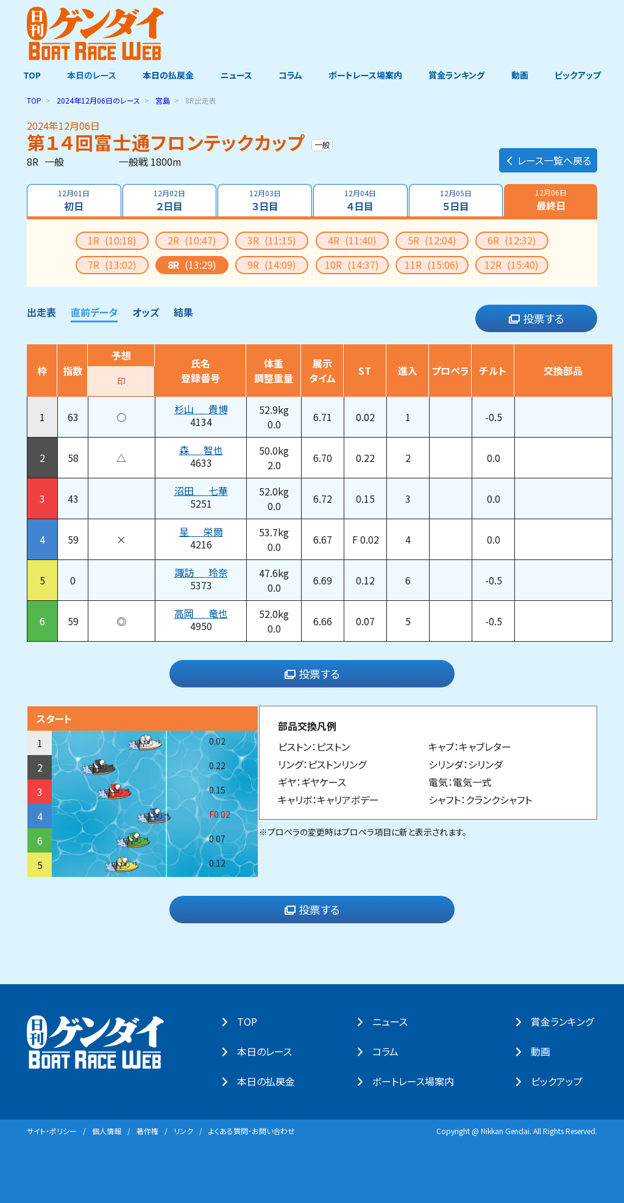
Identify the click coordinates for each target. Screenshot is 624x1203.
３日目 (264, 200)
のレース (98, 99)
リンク (183, 1130)
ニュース (235, 75)
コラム (290, 75)
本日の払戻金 (167, 75)
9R (271, 264)
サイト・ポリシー (52, 1130)
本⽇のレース (268, 1051)
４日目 (360, 200)
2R (192, 239)
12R (511, 264)
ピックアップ (581, 75)
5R (432, 239)
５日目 (456, 200)
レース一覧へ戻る (548, 156)
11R (432, 264)
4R (352, 239)
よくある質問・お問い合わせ (251, 1130)
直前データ (94, 311)
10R (352, 264)
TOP (28, 75)
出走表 (41, 311)
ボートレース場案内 (366, 75)
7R (112, 264)
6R (512, 239)
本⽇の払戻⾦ (270, 1081)
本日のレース (89, 75)
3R (271, 239)
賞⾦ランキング (565, 1021)
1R (112, 239)
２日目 (168, 200)
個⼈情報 (106, 1130)
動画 (522, 75)
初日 (73, 200)
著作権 (147, 1130)
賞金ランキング (459, 75)
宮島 (162, 99)
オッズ (145, 311)
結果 (183, 311)
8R (192, 264)
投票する (536, 318)
